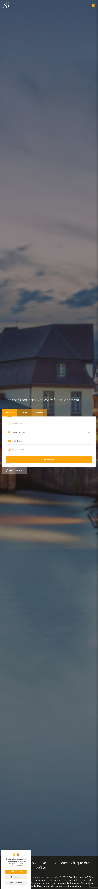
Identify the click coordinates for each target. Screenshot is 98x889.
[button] (93, 5)
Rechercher (49, 459)
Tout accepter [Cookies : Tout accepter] (16, 872)
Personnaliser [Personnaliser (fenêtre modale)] (16, 882)
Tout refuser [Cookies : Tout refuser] (16, 877)
